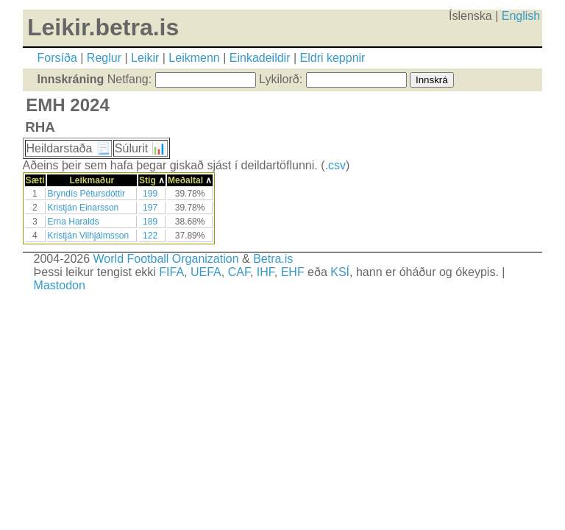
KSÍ (339, 272)
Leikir (145, 58)
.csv (334, 165)
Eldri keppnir (333, 58)
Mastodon (59, 285)
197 (150, 207)
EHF (293, 272)
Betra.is (273, 258)
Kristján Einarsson (83, 207)
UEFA (206, 272)
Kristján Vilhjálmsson (88, 235)
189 (150, 221)
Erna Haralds (73, 221)
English (521, 16)
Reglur (104, 58)
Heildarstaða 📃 (68, 148)
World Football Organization (166, 258)
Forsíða (57, 58)
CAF (239, 272)
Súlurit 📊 (140, 148)
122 (150, 235)
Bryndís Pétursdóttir (86, 193)
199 (150, 193)
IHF (265, 272)
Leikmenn (193, 58)
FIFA (171, 272)
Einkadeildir (260, 58)
